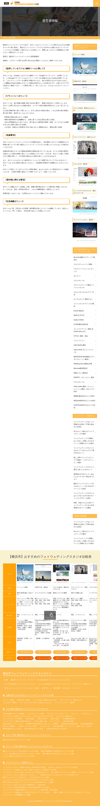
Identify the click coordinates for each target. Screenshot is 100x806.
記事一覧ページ (46, 688)
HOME (6, 680)
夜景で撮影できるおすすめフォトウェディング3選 (58, 753)
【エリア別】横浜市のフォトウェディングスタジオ (19, 684)
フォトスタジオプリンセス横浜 (84, 305)
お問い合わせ (66, 688)
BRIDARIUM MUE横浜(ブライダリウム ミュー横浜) (84, 358)
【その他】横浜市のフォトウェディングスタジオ (26, 709)
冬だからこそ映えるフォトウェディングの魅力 (84, 432)
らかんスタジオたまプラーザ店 (84, 293)
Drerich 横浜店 (79, 311)
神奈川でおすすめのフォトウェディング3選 (16, 740)
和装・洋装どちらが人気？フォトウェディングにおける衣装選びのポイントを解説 (84, 505)
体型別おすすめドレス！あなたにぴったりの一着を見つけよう (84, 476)
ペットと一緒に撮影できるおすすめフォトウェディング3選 (21, 753)
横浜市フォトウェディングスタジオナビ (27, 673)
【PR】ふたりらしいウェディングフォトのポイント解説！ (22, 688)
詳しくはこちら (26, 652)
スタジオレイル (79, 280)
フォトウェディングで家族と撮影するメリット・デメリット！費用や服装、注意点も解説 (30, 790)
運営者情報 (56, 688)
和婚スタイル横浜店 (81, 373)
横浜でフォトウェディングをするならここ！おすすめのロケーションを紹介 (84, 486)
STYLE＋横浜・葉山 (81, 336)
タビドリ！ (77, 276)
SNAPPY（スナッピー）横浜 (84, 377)
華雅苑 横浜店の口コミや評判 (84, 396)
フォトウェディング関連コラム (81, 684)
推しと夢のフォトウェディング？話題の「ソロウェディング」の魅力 (84, 460)
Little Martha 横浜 (80, 345)
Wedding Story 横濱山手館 (83, 364)
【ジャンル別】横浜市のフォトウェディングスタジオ (53, 684)
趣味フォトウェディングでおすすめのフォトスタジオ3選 (20, 751)
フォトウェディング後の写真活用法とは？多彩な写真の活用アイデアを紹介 (26, 787)
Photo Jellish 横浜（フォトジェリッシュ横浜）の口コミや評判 (84, 389)
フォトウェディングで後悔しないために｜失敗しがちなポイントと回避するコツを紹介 (84, 441)
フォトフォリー (79, 340)
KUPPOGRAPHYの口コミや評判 (84, 406)
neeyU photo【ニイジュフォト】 (83, 351)
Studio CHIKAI (79, 320)
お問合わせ (26, 193)
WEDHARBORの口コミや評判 (84, 400)
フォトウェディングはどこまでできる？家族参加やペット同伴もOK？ (24, 785)
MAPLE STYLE (79, 315)
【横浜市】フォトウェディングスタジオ (22, 680)
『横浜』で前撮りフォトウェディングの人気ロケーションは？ (72, 792)
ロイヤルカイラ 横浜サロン (83, 299)
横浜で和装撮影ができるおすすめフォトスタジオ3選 (57, 751)
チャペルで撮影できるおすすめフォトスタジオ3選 (18, 756)
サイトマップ (76, 688)
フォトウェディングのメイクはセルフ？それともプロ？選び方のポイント (84, 450)
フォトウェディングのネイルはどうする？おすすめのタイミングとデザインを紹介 (84, 495)
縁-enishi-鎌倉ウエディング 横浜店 (84, 258)
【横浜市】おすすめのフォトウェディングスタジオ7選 (29, 695)
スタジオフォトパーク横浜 (83, 264)
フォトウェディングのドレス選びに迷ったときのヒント (84, 468)
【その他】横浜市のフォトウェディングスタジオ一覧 (53, 680)
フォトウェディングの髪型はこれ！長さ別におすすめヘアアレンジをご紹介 (26, 792)
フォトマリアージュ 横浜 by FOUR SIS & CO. (83, 330)
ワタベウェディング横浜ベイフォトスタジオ (84, 286)
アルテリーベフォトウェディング (84, 270)
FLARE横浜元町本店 (81, 324)
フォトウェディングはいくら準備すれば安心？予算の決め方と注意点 (84, 424)
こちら (42, 60)
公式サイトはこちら (26, 658)
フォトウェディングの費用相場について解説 (16, 795)
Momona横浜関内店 (81, 368)
